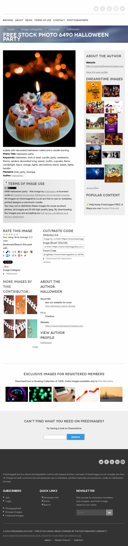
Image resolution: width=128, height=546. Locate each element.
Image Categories (32, 29)
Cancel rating (4, 234)
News (28, 20)
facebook (102, 8)
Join (7, 497)
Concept (55, 29)
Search (47, 504)
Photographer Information (18, 535)
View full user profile (97, 72)
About (19, 20)
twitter (96, 8)
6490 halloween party (16, 191)
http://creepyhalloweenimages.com (64, 325)
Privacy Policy (62, 540)
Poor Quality (7, 234)
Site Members (105, 381)
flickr (122, 8)
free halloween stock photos (60, 306)
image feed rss (117, 462)
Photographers (77, 20)
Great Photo (14, 234)
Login (8, 501)
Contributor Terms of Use (67, 535)
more (35, 346)
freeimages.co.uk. (97, 474)
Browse (8, 20)
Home (10, 29)
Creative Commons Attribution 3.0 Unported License (41, 195)
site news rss (112, 462)
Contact (59, 20)
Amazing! (17, 234)
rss (109, 8)
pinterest (115, 8)
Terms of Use (42, 20)
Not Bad (9, 234)
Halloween (73, 29)
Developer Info (51, 497)
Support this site (110, 208)
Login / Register (42, 535)
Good (12, 234)
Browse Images (13, 512)
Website (19, 462)
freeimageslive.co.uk (19, 7)
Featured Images (14, 515)
